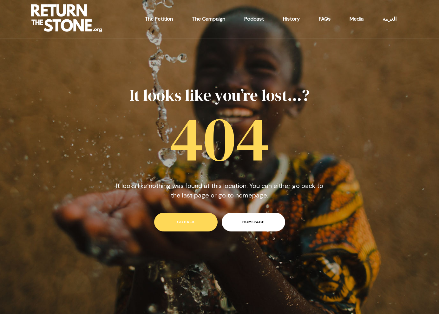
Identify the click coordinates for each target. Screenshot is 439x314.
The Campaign (208, 19)
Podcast (254, 19)
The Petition (159, 19)
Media (357, 19)
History (291, 19)
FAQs (325, 19)
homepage (253, 221)
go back (186, 221)
